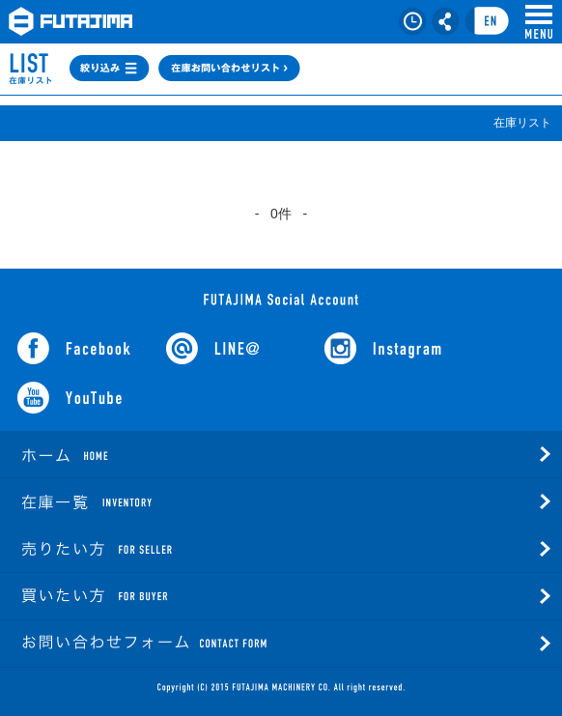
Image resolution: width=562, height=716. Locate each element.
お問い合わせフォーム (154, 643)
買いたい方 (154, 596)
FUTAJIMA (70, 21)
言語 (486, 21)
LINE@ (212, 348)
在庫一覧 (154, 501)
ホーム (154, 454)
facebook (73, 348)
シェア (446, 21)
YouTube (69, 398)
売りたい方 (154, 549)
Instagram (382, 348)
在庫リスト (413, 21)
